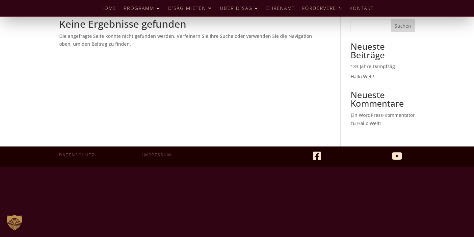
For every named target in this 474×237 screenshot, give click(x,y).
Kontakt (362, 8)
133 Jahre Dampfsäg (373, 66)
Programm (139, 8)
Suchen (403, 26)
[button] (14, 222)
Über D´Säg (236, 8)
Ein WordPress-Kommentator (383, 115)
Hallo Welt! (362, 76)
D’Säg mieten (187, 8)
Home (108, 8)
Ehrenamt (280, 8)
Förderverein (322, 8)
